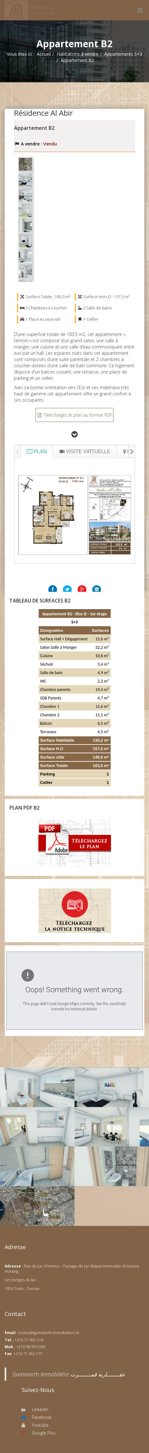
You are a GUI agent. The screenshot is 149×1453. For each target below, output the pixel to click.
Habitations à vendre (78, 54)
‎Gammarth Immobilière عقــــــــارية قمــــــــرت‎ (68, 1374)
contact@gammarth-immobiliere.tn (48, 1332)
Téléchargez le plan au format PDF (74, 415)
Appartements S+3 (123, 54)
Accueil (44, 54)
